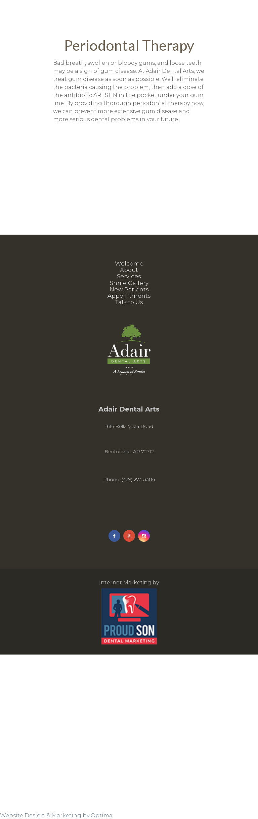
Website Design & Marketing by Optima (56, 815)
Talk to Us (129, 302)
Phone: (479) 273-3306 (129, 479)
